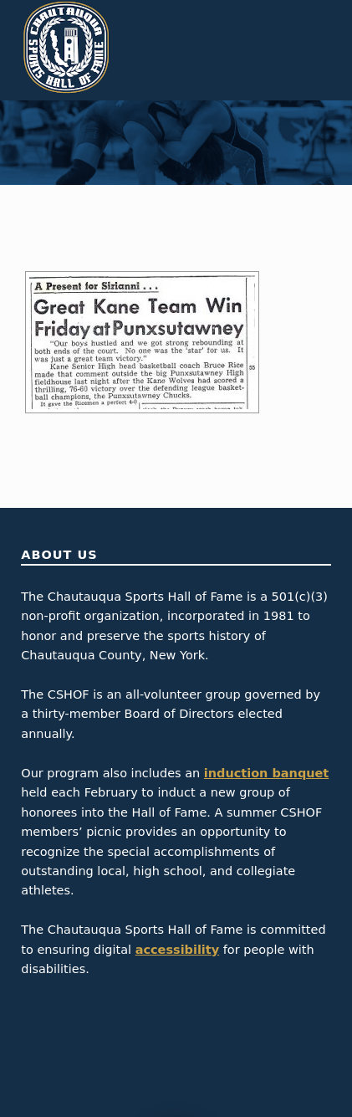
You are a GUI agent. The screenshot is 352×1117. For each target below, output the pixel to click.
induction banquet (266, 773)
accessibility (177, 949)
